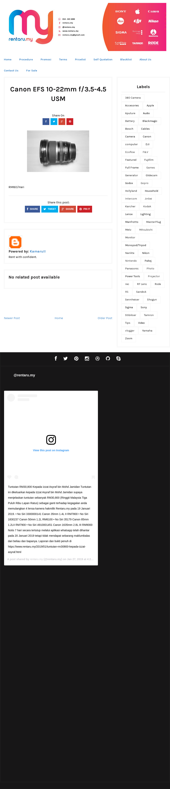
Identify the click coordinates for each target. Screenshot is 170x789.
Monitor (130, 237)
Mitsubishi (146, 229)
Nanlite (129, 253)
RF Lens (142, 284)
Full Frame (132, 167)
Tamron (149, 315)
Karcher (130, 206)
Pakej (148, 260)
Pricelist (80, 59)
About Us (145, 59)
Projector (154, 276)
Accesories (132, 105)
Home (7, 59)
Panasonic (132, 268)
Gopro (144, 183)
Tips (127, 323)
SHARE (32, 209)
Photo (150, 268)
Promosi (46, 59)
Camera (130, 136)
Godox (129, 183)
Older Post (105, 318)
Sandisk (141, 291)
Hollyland (131, 191)
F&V (145, 152)
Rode (158, 284)
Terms (63, 59)
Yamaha (147, 330)
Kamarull (38, 251)
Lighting (145, 214)
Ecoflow (130, 152)
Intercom (131, 198)
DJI (147, 144)
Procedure (26, 59)
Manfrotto (131, 222)
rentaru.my (118, 545)
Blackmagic (149, 121)
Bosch (129, 128)
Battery (130, 121)
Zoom (128, 338)
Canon (147, 136)
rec (127, 284)
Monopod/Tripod (135, 245)
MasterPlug (153, 222)
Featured (130, 159)
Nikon (145, 253)
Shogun (152, 299)
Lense (129, 214)
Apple (150, 105)
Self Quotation (102, 59)
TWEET (50, 209)
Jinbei (148, 198)
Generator (131, 175)
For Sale (31, 70)
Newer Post (12, 318)
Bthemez (104, 782)
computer (131, 144)
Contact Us (11, 70)
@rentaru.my (24, 375)
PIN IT (84, 209)
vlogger (129, 330)
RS (126, 291)
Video (141, 323)
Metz (128, 229)
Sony (144, 307)
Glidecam (151, 175)
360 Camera (133, 97)
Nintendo (131, 260)
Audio (146, 113)
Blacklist (126, 59)
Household (151, 191)
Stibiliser (130, 315)
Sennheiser (132, 299)
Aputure (130, 113)
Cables (145, 128)
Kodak (147, 206)
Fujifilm (148, 159)
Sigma (129, 307)
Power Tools (132, 276)
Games (150, 167)
